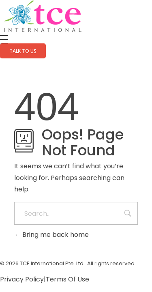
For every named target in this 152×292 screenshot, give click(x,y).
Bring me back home (51, 234)
